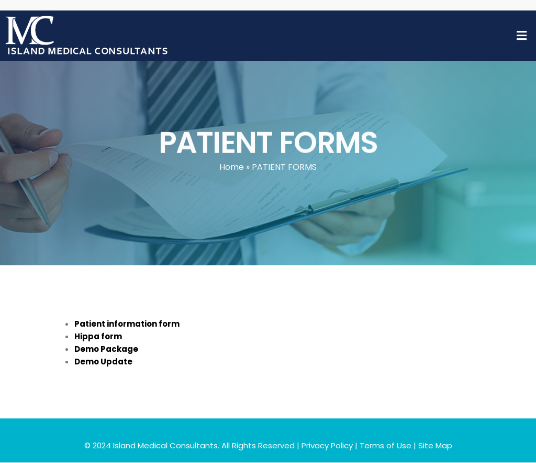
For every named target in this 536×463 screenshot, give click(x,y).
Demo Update (103, 361)
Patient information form (127, 323)
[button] (522, 36)
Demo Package (106, 348)
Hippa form (98, 336)
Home (231, 167)
